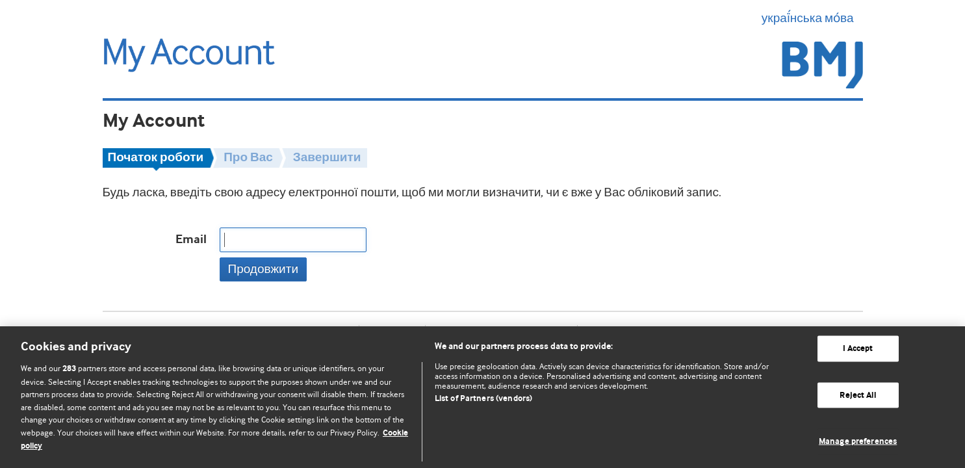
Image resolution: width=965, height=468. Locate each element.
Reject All (857, 395)
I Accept (858, 349)
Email (191, 239)
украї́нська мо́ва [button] (812, 18)
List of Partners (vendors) (483, 399)
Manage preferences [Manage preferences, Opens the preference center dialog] (858, 442)
